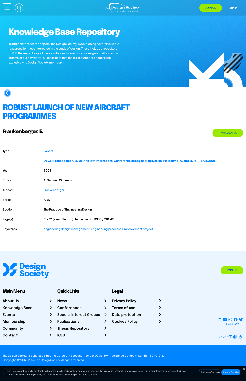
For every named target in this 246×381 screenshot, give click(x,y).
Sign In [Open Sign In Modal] (233, 8)
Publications (68, 322)
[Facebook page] (235, 319)
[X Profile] (240, 319)
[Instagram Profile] (230, 319)
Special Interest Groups (78, 315)
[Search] (19, 7)
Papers (48, 151)
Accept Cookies (231, 372)
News (62, 301)
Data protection (126, 315)
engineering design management (67, 229)
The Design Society (48, 360)
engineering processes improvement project (122, 229)
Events (9, 315)
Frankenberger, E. (56, 190)
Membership (14, 322)
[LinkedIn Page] (219, 319)
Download (227, 133)
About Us (11, 301)
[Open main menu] (7, 7)
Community (13, 328)
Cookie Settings (210, 372)
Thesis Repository (73, 328)
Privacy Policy (124, 301)
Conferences (69, 308)
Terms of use (123, 308)
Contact (10, 335)
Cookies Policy (125, 322)
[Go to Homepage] (123, 7)
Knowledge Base (17, 308)
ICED (61, 335)
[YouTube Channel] (224, 319)
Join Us (210, 8)
